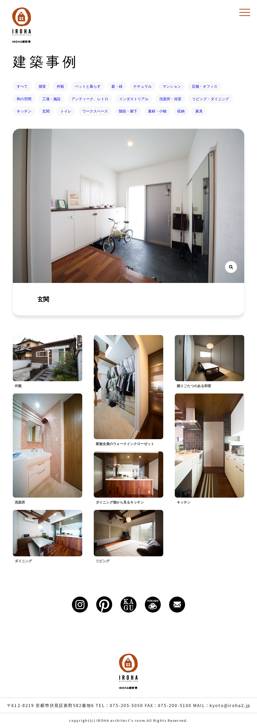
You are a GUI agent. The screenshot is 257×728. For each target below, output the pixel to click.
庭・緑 (116, 86)
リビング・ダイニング (210, 98)
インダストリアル (134, 98)
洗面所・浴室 (170, 98)
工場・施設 (51, 98)
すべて (22, 86)
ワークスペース (95, 111)
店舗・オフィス (204, 86)
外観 (60, 86)
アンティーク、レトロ (89, 98)
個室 (42, 86)
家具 (199, 111)
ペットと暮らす (88, 86)
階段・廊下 (128, 111)
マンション (171, 86)
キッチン (24, 111)
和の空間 (24, 98)
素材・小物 (157, 111)
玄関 (46, 111)
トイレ (65, 111)
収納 (181, 111)
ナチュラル (142, 86)
